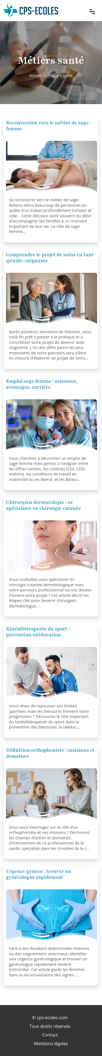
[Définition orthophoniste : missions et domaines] (51, 795)
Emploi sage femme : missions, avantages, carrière (41, 384)
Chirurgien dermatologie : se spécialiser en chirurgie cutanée (43, 505)
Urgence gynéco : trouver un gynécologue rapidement (38, 874)
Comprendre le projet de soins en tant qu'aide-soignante (49, 257)
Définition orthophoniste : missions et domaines (50, 753)
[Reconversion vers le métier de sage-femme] (51, 168)
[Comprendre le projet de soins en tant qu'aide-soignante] (51, 300)
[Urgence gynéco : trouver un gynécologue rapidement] (51, 916)
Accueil (35, 75)
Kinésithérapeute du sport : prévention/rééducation (38, 632)
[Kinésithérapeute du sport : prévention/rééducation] (51, 674)
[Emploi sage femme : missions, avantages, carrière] (51, 426)
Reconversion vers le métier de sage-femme (48, 125)
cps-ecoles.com (52, 1018)
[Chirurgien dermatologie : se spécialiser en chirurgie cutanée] (51, 547)
